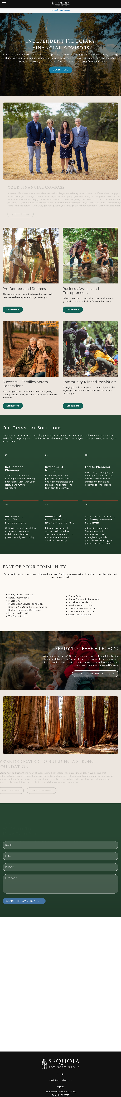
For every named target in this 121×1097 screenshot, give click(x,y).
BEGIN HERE (60, 70)
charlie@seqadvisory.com (60, 1080)
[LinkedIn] (62, 1074)
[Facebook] (58, 1074)
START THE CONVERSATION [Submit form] (24, 901)
